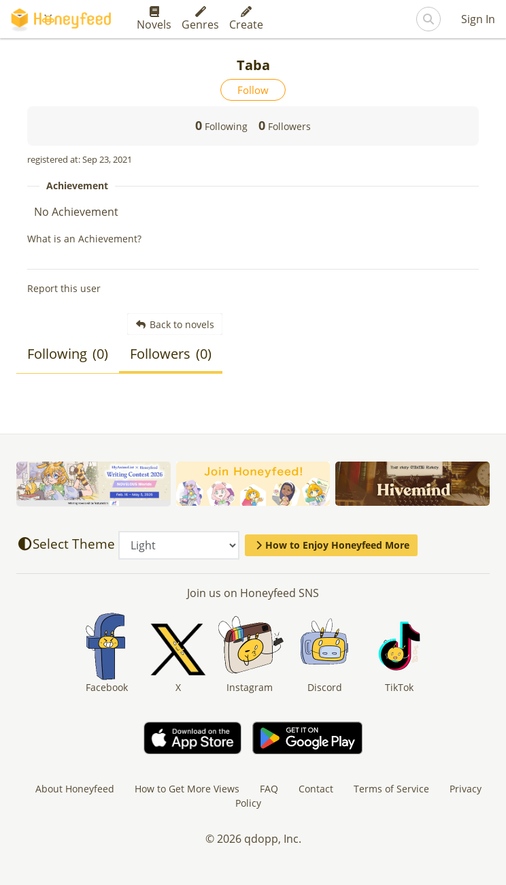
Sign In (478, 19)
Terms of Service (391, 788)
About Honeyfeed (74, 788)
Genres (200, 19)
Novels (154, 19)
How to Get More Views (187, 788)
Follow (253, 90)
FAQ (269, 788)
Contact (316, 788)
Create (246, 19)
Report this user (64, 288)
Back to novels (175, 324)
